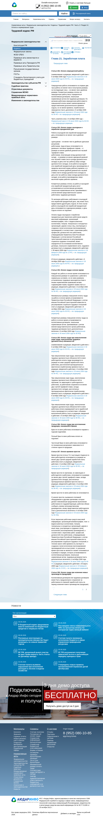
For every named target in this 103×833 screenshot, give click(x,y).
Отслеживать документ (69, 52)
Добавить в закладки (68, 813)
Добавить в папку (56, 52)
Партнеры (51, 734)
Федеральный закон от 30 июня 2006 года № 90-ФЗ (70, 121)
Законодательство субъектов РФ (26, 83)
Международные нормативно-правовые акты (24, 96)
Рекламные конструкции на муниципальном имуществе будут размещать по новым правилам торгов (33, 641)
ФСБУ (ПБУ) (19, 55)
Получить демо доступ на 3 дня (62, 706)
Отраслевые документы (22, 89)
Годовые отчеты (20, 736)
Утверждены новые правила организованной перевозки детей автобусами (73, 667)
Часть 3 (77, 25)
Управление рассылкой (51, 743)
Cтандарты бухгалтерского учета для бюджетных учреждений (29, 78)
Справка (77, 52)
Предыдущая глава (61, 63)
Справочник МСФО (19, 92)
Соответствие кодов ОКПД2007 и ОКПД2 (37, 772)
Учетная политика (37, 732)
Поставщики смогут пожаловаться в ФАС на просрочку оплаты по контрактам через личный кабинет (74, 628)
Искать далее (83, 43)
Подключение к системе (53, 737)
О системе (52, 729)
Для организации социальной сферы (20, 748)
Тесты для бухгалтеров (34, 761)
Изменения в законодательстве (25, 100)
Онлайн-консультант (49, 3)
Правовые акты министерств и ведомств (26, 59)
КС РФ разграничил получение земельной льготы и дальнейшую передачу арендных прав (73, 654)
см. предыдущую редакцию (69, 114)
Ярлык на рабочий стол (83, 813)
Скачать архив (67, 48)
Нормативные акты (39, 19)
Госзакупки (34, 752)
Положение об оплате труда (35, 735)
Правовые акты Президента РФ (27, 63)
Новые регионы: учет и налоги (20, 739)
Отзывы (50, 732)
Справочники (62, 19)
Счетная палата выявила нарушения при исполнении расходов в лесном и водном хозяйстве (31, 668)
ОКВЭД (33, 776)
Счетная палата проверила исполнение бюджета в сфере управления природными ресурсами (71, 641)
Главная (15, 19)
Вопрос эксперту (75, 19)
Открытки (50, 747)
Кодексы (54, 25)
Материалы (25, 19)
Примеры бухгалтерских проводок (35, 756)
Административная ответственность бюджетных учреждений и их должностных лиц (37, 782)
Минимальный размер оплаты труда (36, 766)
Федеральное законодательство (38, 25)
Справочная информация (35, 739)
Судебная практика (19, 86)
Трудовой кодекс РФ (66, 25)
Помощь (50, 740)
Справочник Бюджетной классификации (36, 746)
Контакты (87, 19)
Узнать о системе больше (79, 3)
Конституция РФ (20, 45)
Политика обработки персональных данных (45, 813)
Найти (64, 13)
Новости (17, 789)
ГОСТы (16, 74)
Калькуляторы (35, 742)
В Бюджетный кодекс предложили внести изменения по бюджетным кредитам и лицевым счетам (33, 627)
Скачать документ (77, 48)
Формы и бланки (36, 750)
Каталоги (17, 732)
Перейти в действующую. (81, 37)
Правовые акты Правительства (26, 66)
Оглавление (57, 48)
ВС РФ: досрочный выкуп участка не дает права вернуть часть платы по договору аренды (34, 654)
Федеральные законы (23, 52)
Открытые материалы (18, 743)
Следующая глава (60, 594)
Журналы (17, 734)
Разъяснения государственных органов (26, 70)
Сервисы (51, 19)
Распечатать (89, 48)
